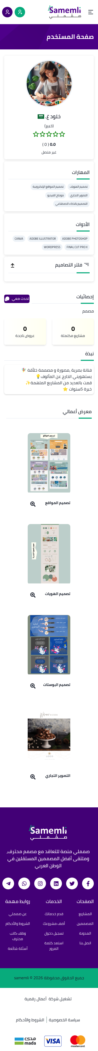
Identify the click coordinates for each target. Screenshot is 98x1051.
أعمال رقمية (36, 999)
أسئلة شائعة (18, 948)
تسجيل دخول (54, 933)
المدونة (85, 933)
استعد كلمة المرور (54, 946)
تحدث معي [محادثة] (16, 298)
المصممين (85, 923)
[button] (49, 83)
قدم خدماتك (54, 913)
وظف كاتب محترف (18, 936)
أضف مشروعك (54, 923)
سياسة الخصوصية (64, 1020)
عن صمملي (18, 913)
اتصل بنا (85, 943)
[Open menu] (90, 12)
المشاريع (85, 913)
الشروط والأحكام (17, 923)
